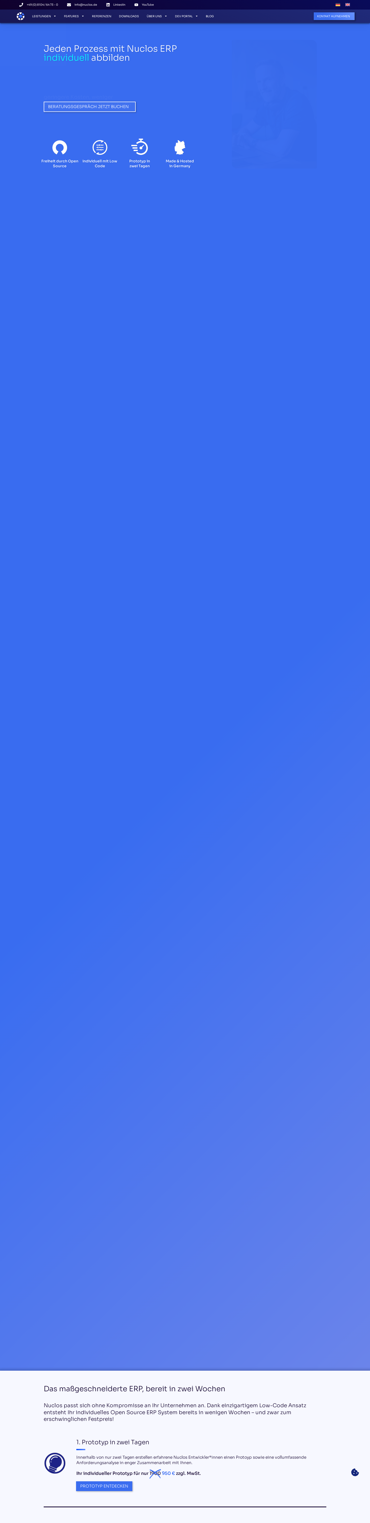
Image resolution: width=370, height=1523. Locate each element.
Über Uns (157, 16)
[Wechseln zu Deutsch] (338, 4)
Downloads (129, 16)
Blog (210, 16)
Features (74, 16)
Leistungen (44, 16)
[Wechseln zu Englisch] (348, 4)
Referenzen (101, 16)
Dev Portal (186, 16)
